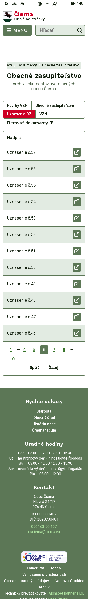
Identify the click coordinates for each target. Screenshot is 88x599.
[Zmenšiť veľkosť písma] (47, 4)
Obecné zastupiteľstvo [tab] (54, 86)
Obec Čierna (58, 580)
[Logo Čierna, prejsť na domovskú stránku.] (44, 16)
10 (12, 340)
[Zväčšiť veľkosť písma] (55, 4)
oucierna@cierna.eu (44, 513)
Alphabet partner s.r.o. (66, 574)
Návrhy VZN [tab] (17, 86)
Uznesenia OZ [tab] (19, 95)
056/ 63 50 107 (44, 507)
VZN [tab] (43, 95)
